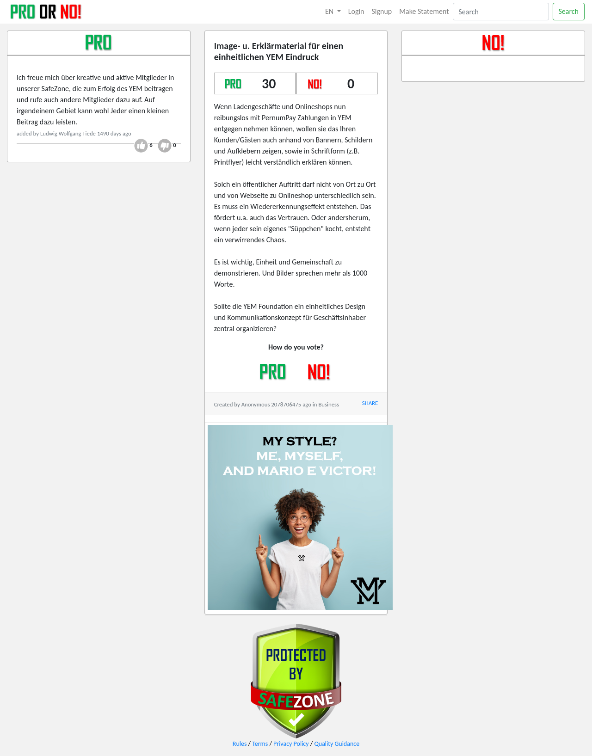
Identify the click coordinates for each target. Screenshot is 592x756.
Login (356, 11)
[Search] (501, 11)
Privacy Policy (291, 744)
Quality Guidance (336, 744)
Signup (382, 11)
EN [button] (330, 11)
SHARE (370, 403)
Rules (240, 744)
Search (569, 11)
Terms (260, 744)
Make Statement (424, 11)
